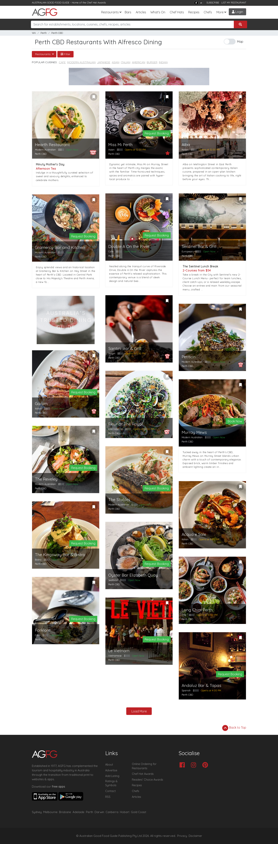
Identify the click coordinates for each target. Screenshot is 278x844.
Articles (141, 12)
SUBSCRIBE (212, 2)
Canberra (112, 812)
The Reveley (46, 479)
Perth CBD (57, 32)
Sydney (37, 812)
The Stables (119, 499)
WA (34, 32)
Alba (186, 144)
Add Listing (112, 776)
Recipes (193, 12)
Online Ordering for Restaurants (144, 766)
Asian (115, 62)
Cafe (62, 62)
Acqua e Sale (194, 534)
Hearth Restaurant (52, 144)
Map (240, 41)
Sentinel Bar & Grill (199, 246)
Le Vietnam (119, 650)
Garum (41, 403)
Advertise (111, 770)
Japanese (103, 62)
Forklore (42, 630)
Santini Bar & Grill (124, 348)
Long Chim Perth (197, 610)
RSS (107, 797)
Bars (128, 12)
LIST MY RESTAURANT (233, 2)
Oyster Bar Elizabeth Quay (133, 575)
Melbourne (50, 812)
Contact (110, 791)
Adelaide (78, 812)
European (187, 251)
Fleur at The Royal (125, 424)
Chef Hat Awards (96, 2)
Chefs (208, 12)
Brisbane (65, 812)
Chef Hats (177, 12)
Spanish (186, 690)
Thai (184, 614)
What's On (157, 12)
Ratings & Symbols (111, 783)
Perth (44, 32)
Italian (125, 62)
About (109, 764)
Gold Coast (138, 812)
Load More (139, 711)
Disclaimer (195, 836)
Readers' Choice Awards (147, 779)
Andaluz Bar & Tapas (201, 685)
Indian (163, 62)
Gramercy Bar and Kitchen (60, 247)
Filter (65, 54)
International (115, 429)
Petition (189, 357)
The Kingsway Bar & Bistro (60, 554)
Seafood (113, 580)
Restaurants (110, 12)
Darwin (99, 812)
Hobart (124, 812)
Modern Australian (81, 62)
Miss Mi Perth (120, 144)
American (138, 62)
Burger (152, 62)
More (220, 12)
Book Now (235, 421)
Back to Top (234, 728)
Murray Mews (194, 432)
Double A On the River (128, 246)
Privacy (182, 836)
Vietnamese (115, 655)
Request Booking (157, 133)
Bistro (38, 559)
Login (237, 12)
